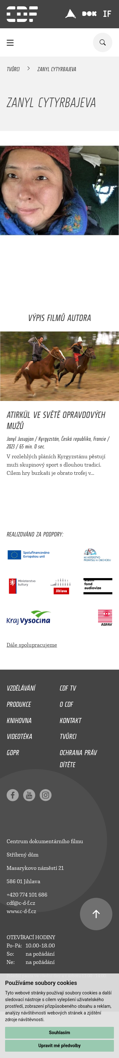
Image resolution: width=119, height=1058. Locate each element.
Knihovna (19, 719)
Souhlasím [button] (59, 1032)
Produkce (19, 702)
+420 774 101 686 (27, 895)
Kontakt (70, 719)
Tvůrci (13, 68)
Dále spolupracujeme (32, 645)
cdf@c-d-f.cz (21, 903)
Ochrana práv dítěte (78, 757)
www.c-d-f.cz (21, 911)
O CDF (66, 702)
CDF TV (68, 686)
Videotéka (19, 734)
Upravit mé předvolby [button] (59, 1045)
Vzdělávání (21, 686)
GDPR (13, 751)
